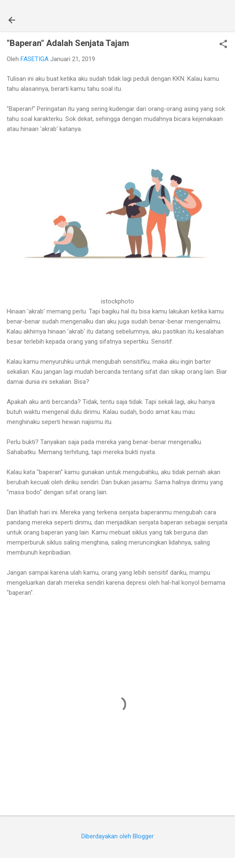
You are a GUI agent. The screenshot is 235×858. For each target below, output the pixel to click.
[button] (223, 45)
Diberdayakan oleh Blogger (117, 836)
